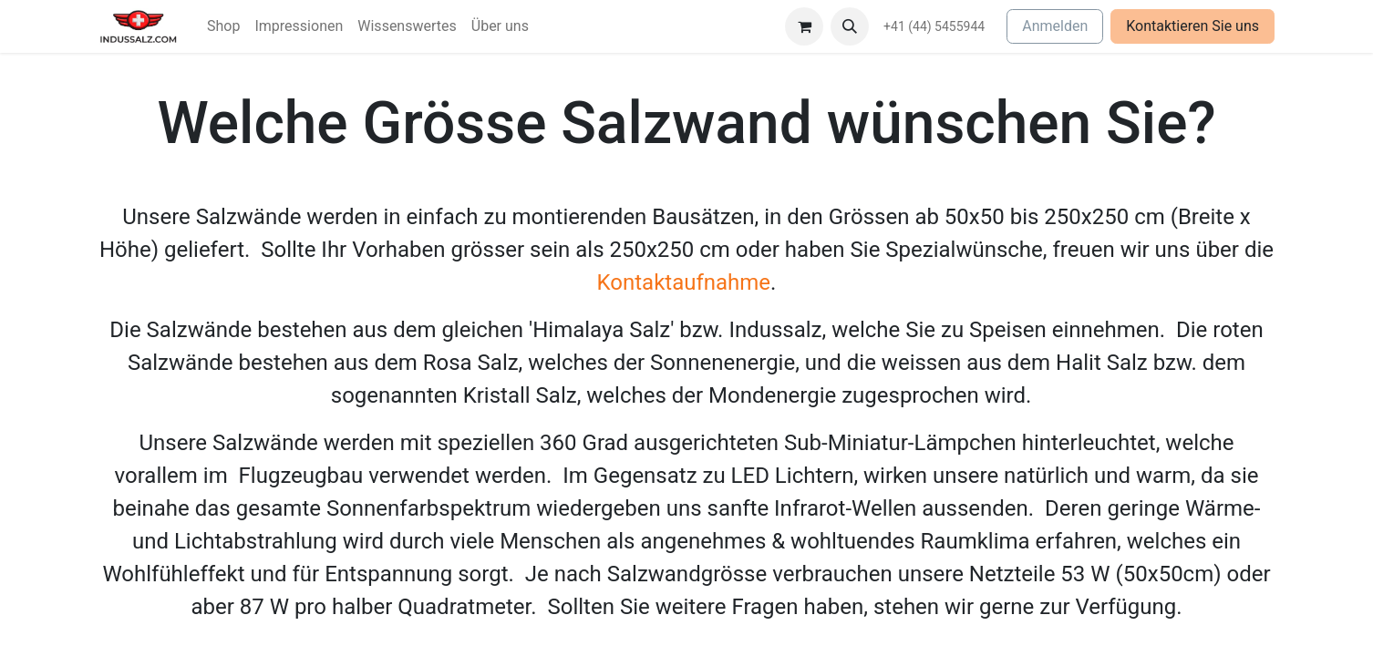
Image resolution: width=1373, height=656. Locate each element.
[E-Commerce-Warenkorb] (804, 26)
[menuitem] (223, 26)
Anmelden (1055, 26)
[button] (850, 26)
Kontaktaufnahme (684, 282)
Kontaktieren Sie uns (1192, 26)
